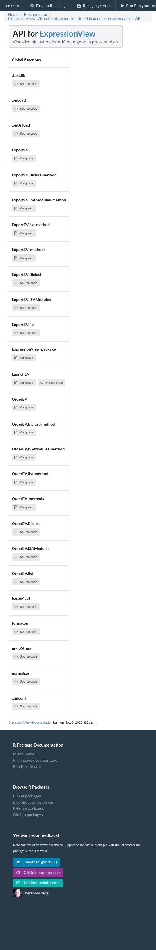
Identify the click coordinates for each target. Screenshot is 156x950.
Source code (25, 83)
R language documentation (36, 760)
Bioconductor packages (33, 802)
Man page (23, 158)
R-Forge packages (28, 808)
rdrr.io (12, 5)
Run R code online (29, 766)
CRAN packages (27, 796)
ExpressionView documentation (30, 722)
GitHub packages (28, 814)
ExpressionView (67, 33)
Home (13, 14)
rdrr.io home (23, 754)
